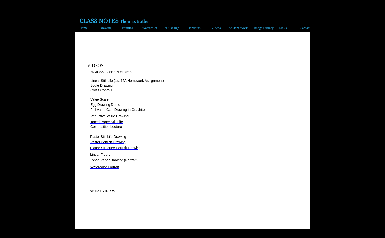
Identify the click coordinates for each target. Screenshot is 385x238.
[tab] (148, 72)
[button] (104, 28)
